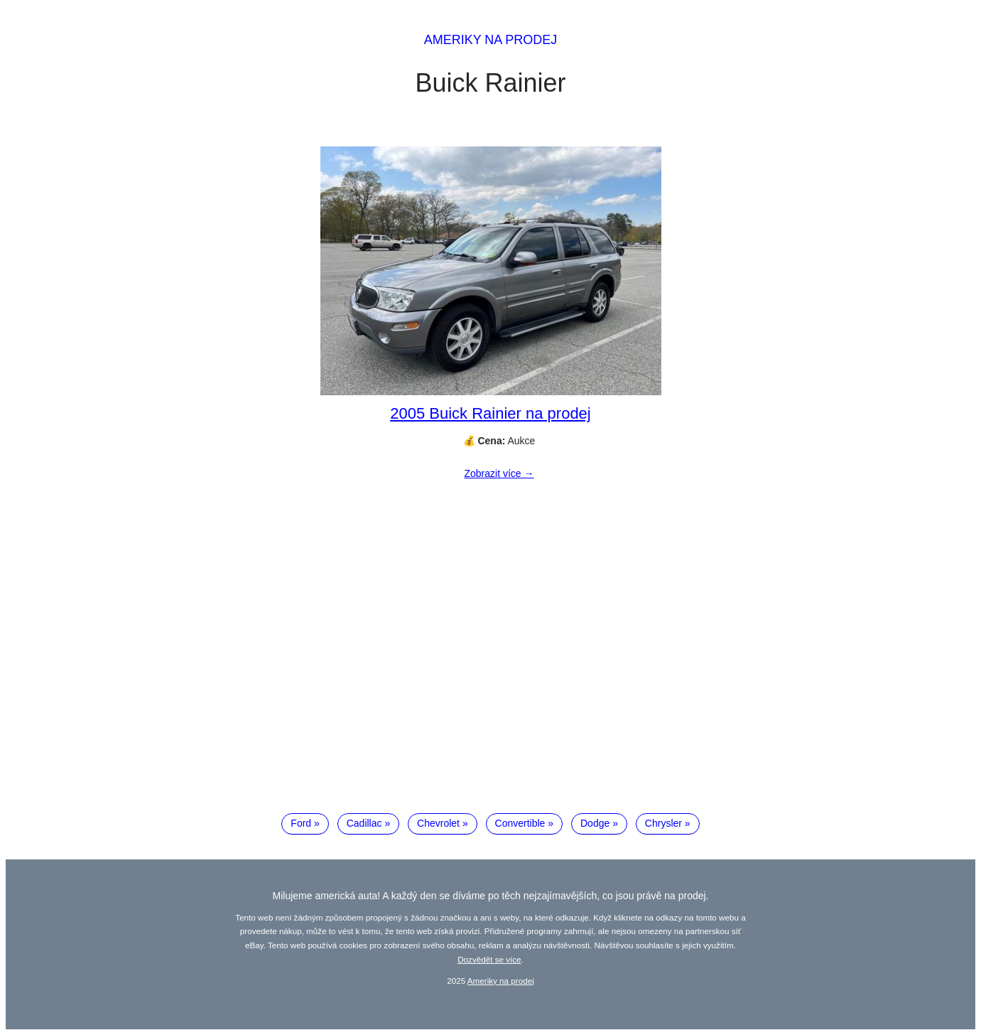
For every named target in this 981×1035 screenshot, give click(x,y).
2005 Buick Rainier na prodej (490, 413)
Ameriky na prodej (491, 40)
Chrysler (663, 823)
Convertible (520, 823)
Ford (301, 823)
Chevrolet (438, 823)
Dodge (594, 823)
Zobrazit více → (498, 473)
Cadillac (364, 823)
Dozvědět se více (489, 959)
